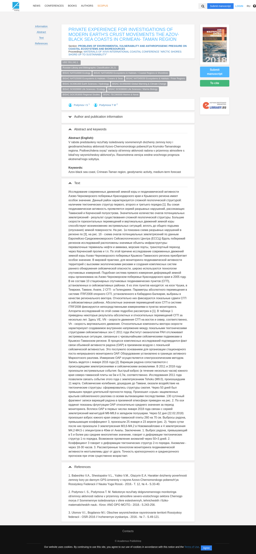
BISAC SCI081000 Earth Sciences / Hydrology (86, 84)
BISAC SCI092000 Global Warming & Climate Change (139, 84)
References (41, 43)
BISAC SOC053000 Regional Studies (81, 94)
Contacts (128, 531)
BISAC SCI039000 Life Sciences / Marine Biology (133, 89)
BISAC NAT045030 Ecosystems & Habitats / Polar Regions (155, 78)
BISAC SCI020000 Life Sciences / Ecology (84, 89)
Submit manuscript (220, 6)
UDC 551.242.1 (71, 62)
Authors (87, 5)
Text (41, 37)
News (36, 5)
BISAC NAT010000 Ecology (76, 73)
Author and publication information (95, 116)
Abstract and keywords (87, 129)
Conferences (54, 5)
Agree (206, 548)
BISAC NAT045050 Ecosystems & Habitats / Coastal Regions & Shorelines (131, 73)
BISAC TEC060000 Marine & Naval (120, 94)
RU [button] (248, 6)
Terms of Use (191, 546)
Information (41, 26)
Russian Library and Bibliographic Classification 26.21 (90, 67)
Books (72, 5)
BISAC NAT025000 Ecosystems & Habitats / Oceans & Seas (93, 78)
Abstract (41, 32)
